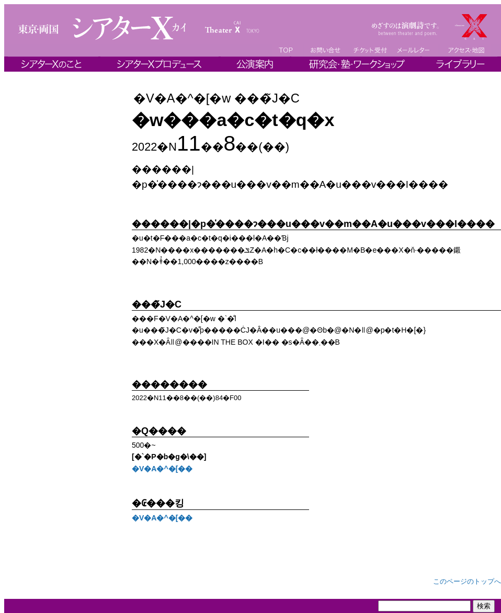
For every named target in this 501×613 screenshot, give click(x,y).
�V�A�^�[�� (162, 468)
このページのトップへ (467, 581)
